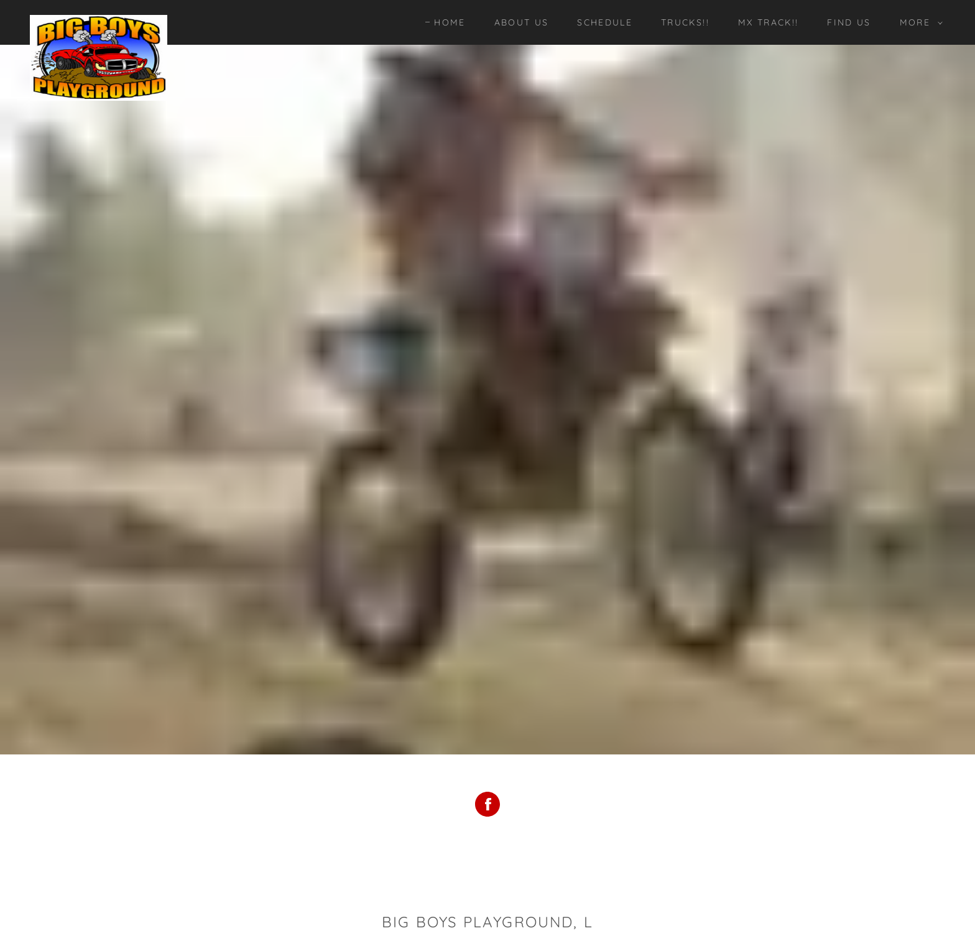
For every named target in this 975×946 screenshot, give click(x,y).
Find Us (849, 22)
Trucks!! (685, 22)
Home (449, 22)
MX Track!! (768, 22)
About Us (521, 22)
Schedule (604, 22)
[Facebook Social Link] (487, 805)
